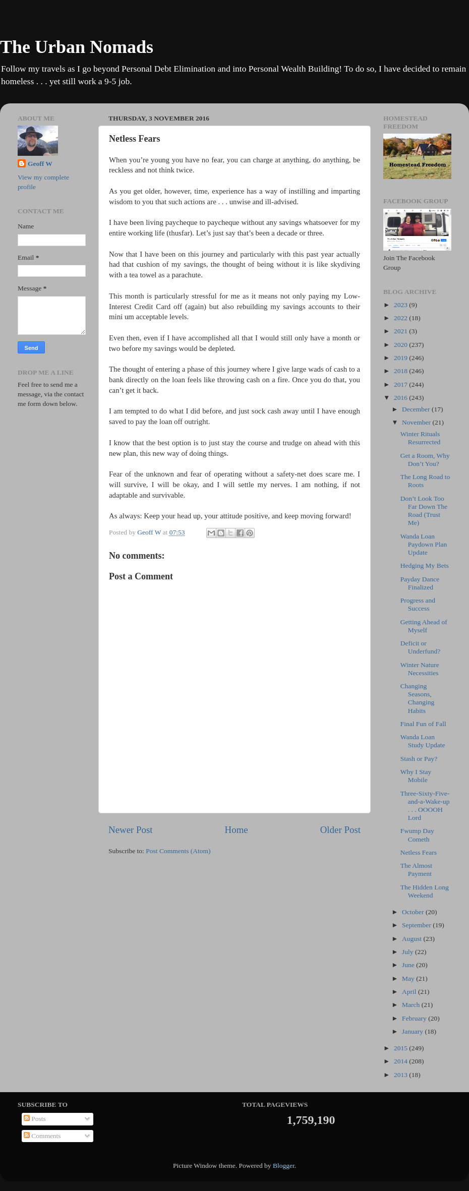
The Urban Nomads (76, 47)
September (417, 925)
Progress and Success (417, 604)
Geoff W (40, 163)
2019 (401, 358)
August (412, 938)
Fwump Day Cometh (417, 835)
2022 (401, 318)
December (417, 409)
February (415, 1018)
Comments (42, 1136)
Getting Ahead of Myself (423, 626)
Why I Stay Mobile (416, 776)
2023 (401, 305)
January (413, 1031)
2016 (401, 397)
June (409, 965)
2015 (401, 1048)
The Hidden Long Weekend (424, 891)
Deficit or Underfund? (420, 647)
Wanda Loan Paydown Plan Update (423, 544)
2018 (401, 371)
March (412, 1004)
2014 (401, 1061)
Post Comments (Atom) (178, 851)
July (408, 952)
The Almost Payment (416, 869)
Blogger (284, 1165)
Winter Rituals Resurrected (420, 438)
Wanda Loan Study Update (422, 741)
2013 (401, 1075)
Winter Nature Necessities (419, 669)
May (409, 978)
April (410, 991)
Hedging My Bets (424, 565)
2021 (401, 331)
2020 (401, 344)
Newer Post (130, 829)
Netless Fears (418, 852)
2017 (401, 384)
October (414, 912)
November (417, 422)
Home (236, 829)
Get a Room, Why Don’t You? (425, 459)
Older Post (340, 829)
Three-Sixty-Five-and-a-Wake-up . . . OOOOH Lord (425, 806)
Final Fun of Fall (423, 724)
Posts (35, 1118)
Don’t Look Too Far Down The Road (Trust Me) (424, 511)
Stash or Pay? (419, 758)
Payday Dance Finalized (420, 583)
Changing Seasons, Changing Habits (417, 698)
